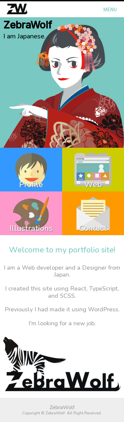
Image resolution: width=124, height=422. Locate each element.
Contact (93, 228)
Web (93, 184)
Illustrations (31, 228)
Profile (31, 184)
